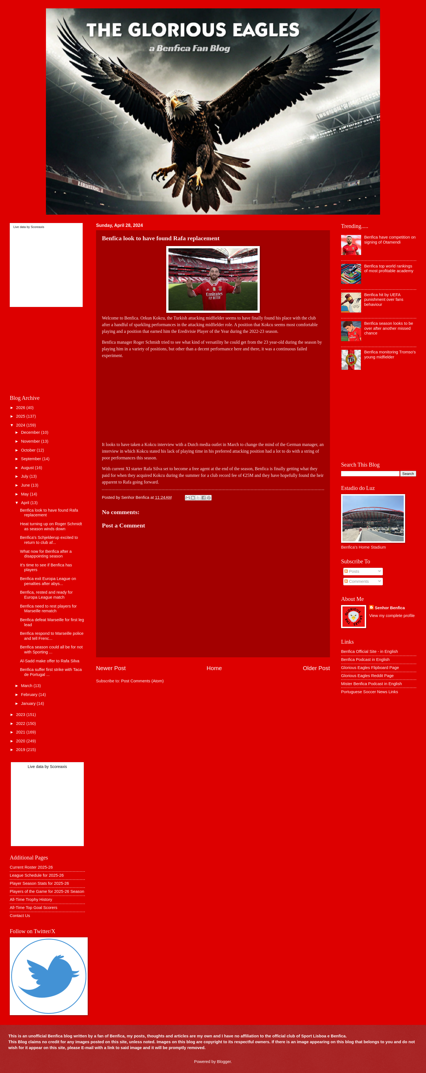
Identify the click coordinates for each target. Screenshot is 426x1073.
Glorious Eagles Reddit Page (367, 675)
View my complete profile (392, 615)
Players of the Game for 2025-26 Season (47, 891)
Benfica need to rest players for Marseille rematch (48, 608)
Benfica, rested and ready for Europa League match (46, 594)
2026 (21, 407)
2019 (21, 749)
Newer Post (111, 668)
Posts (351, 571)
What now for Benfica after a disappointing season (46, 554)
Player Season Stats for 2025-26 (39, 883)
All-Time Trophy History (31, 899)
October (28, 450)
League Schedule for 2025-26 (37, 875)
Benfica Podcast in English (365, 659)
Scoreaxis (37, 227)
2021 (21, 732)
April (25, 502)
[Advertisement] (213, 398)
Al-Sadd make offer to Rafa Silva (49, 661)
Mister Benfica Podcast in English (371, 684)
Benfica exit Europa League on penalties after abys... (48, 581)
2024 (21, 425)
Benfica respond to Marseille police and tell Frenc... (52, 636)
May (25, 494)
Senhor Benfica (390, 608)
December (31, 432)
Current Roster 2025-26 (31, 867)
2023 (21, 714)
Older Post (316, 668)
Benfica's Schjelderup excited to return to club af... (49, 540)
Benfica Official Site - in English (369, 651)
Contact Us (20, 915)
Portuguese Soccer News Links (369, 692)
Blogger (224, 1061)
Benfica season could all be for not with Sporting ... (51, 649)
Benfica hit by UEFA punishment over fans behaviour (383, 300)
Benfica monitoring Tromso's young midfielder (390, 354)
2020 (21, 741)
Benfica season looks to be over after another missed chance (388, 328)
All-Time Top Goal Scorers (33, 907)
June (26, 485)
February (29, 694)
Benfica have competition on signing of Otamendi (390, 239)
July (25, 476)
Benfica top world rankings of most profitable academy (388, 268)
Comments (356, 581)
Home (214, 668)
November (31, 441)
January (28, 703)
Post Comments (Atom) (142, 681)
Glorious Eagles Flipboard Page (370, 667)
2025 (21, 416)
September (31, 459)
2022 (21, 723)
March (27, 685)
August (28, 467)
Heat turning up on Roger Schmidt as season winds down (51, 526)
